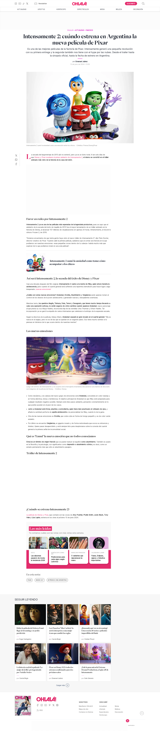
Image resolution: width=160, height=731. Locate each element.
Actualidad (21, 9)
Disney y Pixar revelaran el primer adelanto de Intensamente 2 (58, 157)
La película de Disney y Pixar (37, 515)
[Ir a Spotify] (58, 706)
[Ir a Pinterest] (50, 706)
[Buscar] (143, 4)
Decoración (138, 9)
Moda (102, 9)
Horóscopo (61, 9)
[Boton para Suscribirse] (131, 3)
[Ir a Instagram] (17, 4)
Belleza (119, 9)
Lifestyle (41, 9)
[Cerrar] (127, 720)
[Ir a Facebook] (38, 706)
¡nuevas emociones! (43, 289)
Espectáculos (83, 9)
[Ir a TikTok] (24, 4)
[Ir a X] (28, 4)
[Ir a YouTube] (21, 3)
